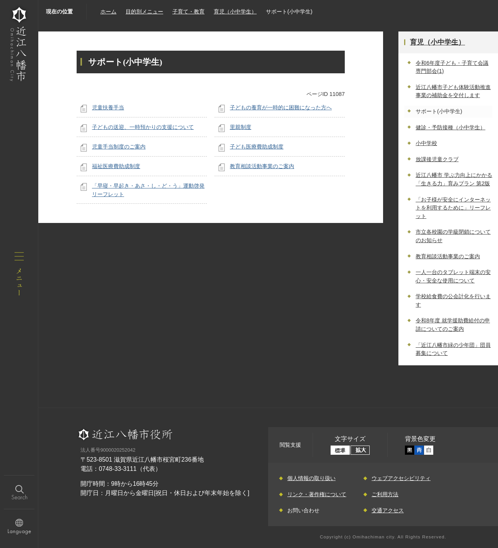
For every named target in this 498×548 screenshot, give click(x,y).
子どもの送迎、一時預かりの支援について (143, 127)
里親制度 (240, 127)
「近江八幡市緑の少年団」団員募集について (453, 349)
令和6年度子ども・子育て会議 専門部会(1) (452, 67)
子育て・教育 (188, 11)
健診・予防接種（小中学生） (450, 127)
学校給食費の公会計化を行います (453, 300)
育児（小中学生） (235, 11)
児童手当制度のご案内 (119, 147)
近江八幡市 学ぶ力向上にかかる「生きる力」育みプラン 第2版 (454, 179)
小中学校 (426, 143)
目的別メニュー (144, 11)
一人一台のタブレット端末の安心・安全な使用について (453, 276)
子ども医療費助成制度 (256, 147)
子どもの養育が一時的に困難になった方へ (281, 107)
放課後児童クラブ (437, 159)
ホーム (108, 11)
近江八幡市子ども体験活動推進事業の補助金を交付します (453, 91)
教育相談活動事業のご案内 (262, 166)
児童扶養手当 (108, 107)
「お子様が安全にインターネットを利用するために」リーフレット (453, 207)
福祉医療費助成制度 (116, 166)
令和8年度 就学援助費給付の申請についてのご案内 (453, 324)
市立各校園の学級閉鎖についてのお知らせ (453, 236)
